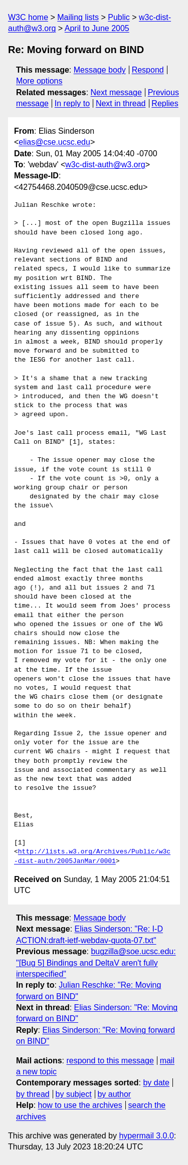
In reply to (72, 103)
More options (39, 81)
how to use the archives (80, 1105)
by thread (33, 1094)
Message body (100, 70)
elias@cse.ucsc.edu (54, 142)
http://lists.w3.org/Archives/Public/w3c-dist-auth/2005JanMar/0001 (92, 856)
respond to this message (109, 1060)
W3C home (28, 17)
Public (119, 17)
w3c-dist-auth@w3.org (105, 164)
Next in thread (121, 103)
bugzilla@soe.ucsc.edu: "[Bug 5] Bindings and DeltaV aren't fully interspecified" (96, 962)
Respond (148, 70)
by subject (74, 1094)
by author (114, 1094)
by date (156, 1082)
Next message (116, 92)
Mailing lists (78, 17)
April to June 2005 (97, 28)
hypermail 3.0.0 (146, 1135)
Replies (164, 103)
